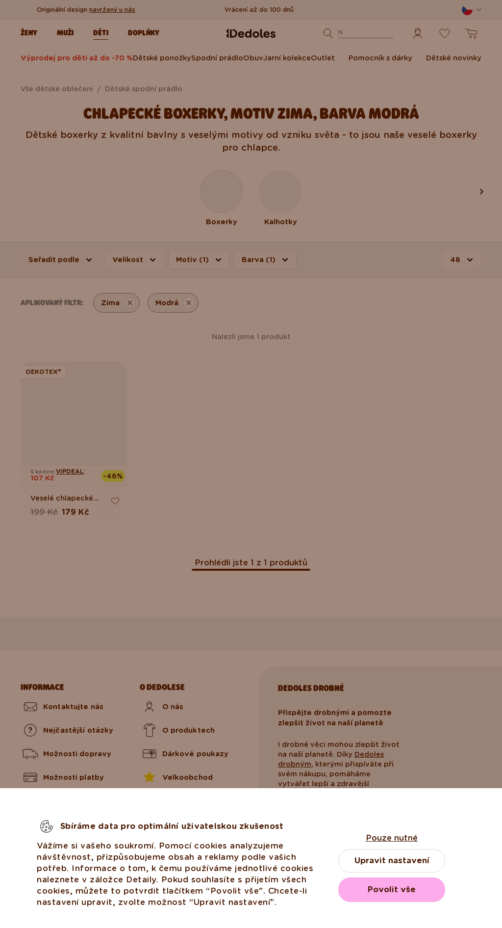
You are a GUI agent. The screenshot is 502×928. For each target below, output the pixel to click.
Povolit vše (392, 889)
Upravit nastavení (391, 860)
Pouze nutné (392, 838)
